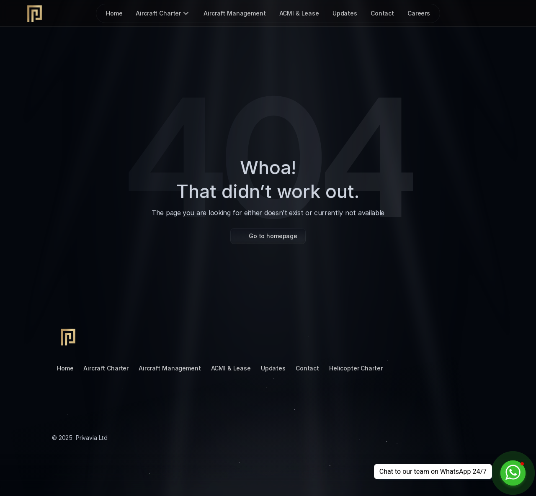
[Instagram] (390, 336)
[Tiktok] (410, 336)
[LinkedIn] (430, 336)
